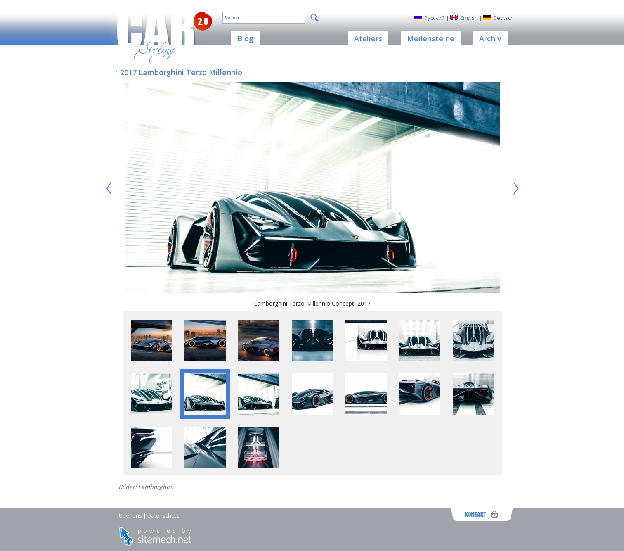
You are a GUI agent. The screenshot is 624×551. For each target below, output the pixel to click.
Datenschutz (163, 515)
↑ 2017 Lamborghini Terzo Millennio (178, 72)
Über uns (130, 515)
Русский (434, 17)
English (469, 17)
